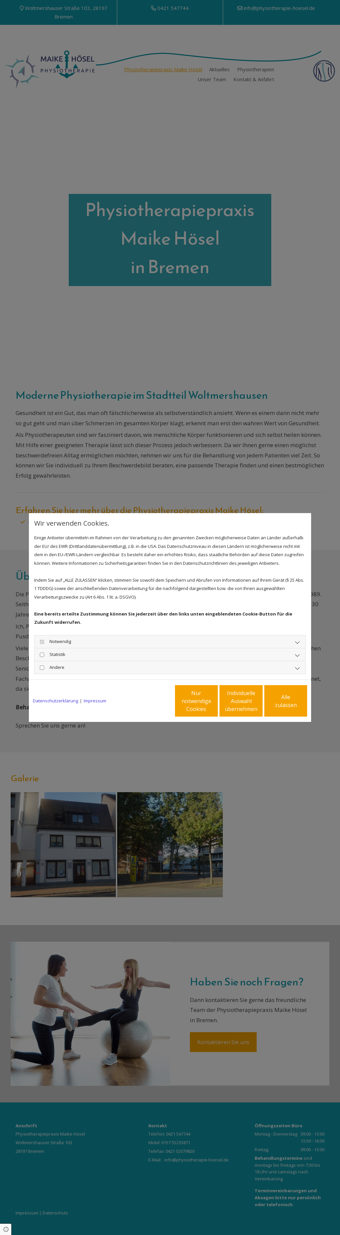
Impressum (95, 701)
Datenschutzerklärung (55, 701)
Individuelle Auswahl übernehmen (213, 701)
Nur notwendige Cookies (150, 701)
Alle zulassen (276, 701)
